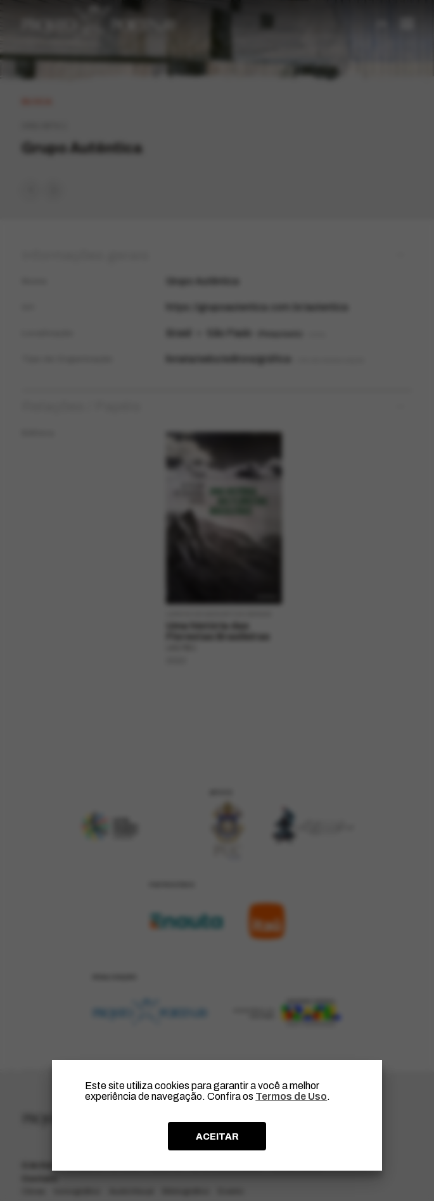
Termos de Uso (291, 1096)
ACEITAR (217, 1136)
